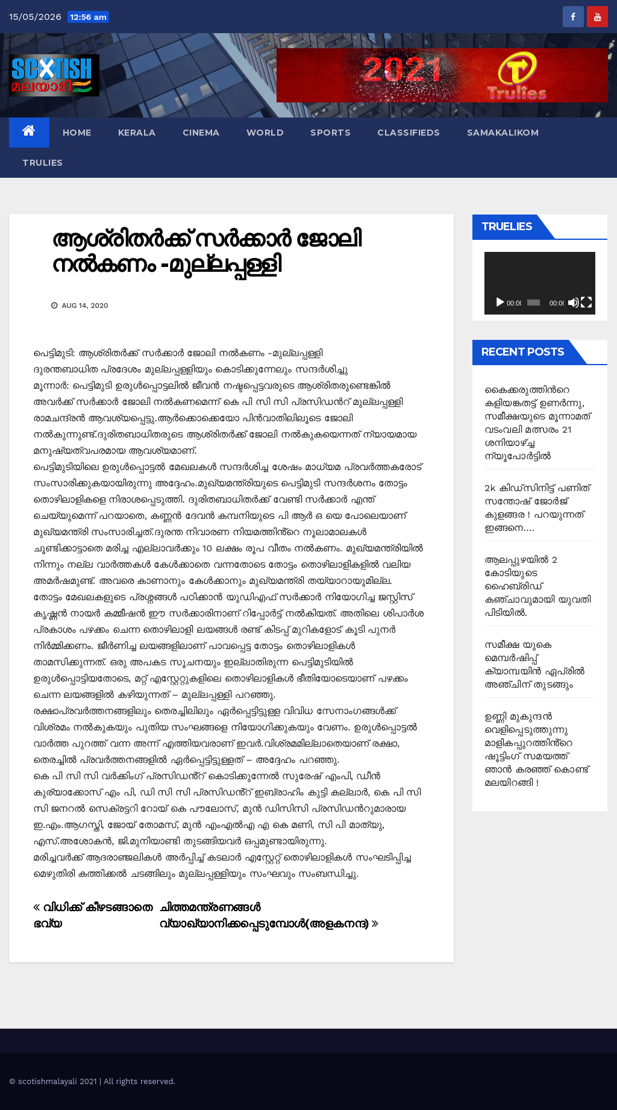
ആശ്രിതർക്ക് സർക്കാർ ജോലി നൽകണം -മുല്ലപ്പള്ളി (205, 251)
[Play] (500, 302)
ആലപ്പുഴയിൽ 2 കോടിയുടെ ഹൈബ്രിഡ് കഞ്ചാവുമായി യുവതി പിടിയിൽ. (537, 586)
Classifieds (408, 132)
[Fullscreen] (586, 302)
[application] (539, 283)
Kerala (137, 132)
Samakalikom (503, 132)
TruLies (42, 162)
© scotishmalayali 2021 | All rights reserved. (92, 1081)
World (265, 132)
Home (77, 132)
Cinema (201, 132)
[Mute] (574, 302)
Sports (330, 132)
